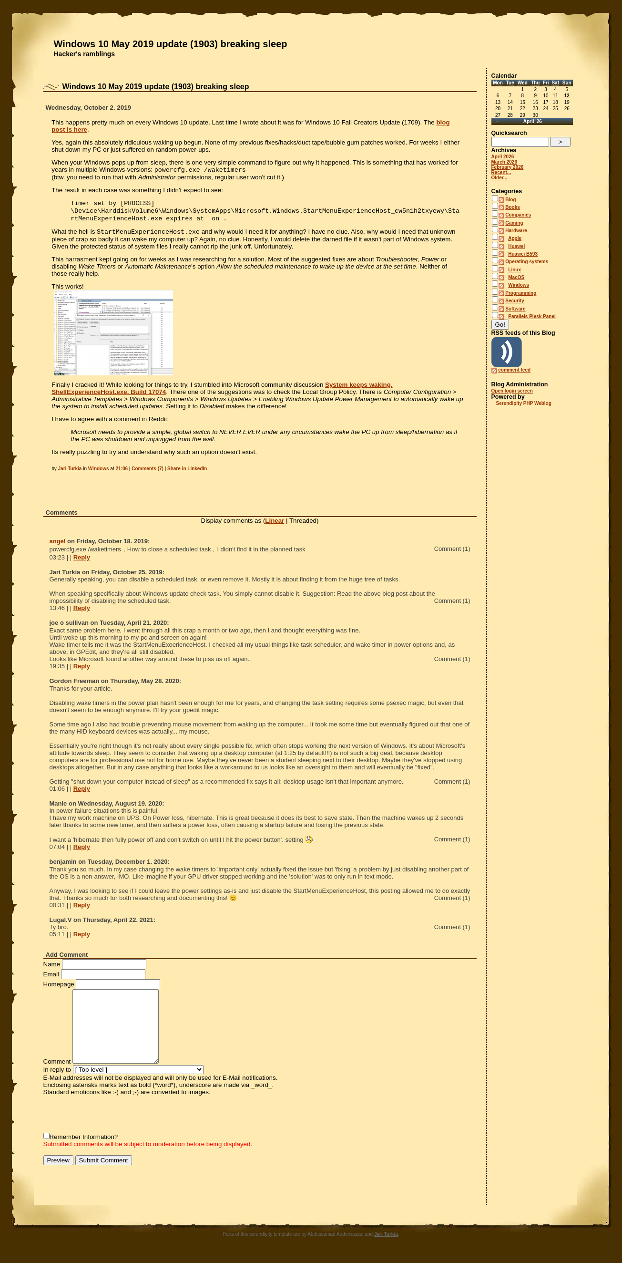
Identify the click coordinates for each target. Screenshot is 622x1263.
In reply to (57, 1074)
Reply (81, 562)
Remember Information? (84, 1141)
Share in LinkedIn (187, 473)
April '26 (532, 121)
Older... (499, 177)
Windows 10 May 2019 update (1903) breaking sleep (170, 44)
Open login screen (512, 390)
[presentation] (115, 1119)
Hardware (516, 230)
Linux (514, 269)
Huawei (516, 246)
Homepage (58, 989)
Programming (520, 293)
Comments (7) (147, 473)
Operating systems (526, 261)
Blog (510, 199)
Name (52, 969)
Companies (518, 214)
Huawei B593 (523, 254)
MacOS (516, 277)
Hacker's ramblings (84, 54)
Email (51, 979)
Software (515, 308)
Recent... (501, 172)
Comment (57, 1066)
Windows (98, 473)
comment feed (514, 370)
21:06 (121, 473)
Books (512, 207)
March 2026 (504, 162)
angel (58, 545)
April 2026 (502, 156)
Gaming (514, 223)
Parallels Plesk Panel (532, 316)
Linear (274, 525)
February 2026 (507, 167)
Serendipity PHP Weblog (523, 403)
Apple (514, 238)
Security (514, 300)
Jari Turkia (70, 473)
